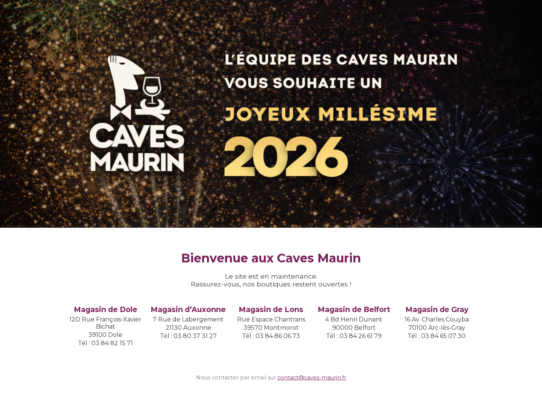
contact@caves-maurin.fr (311, 377)
